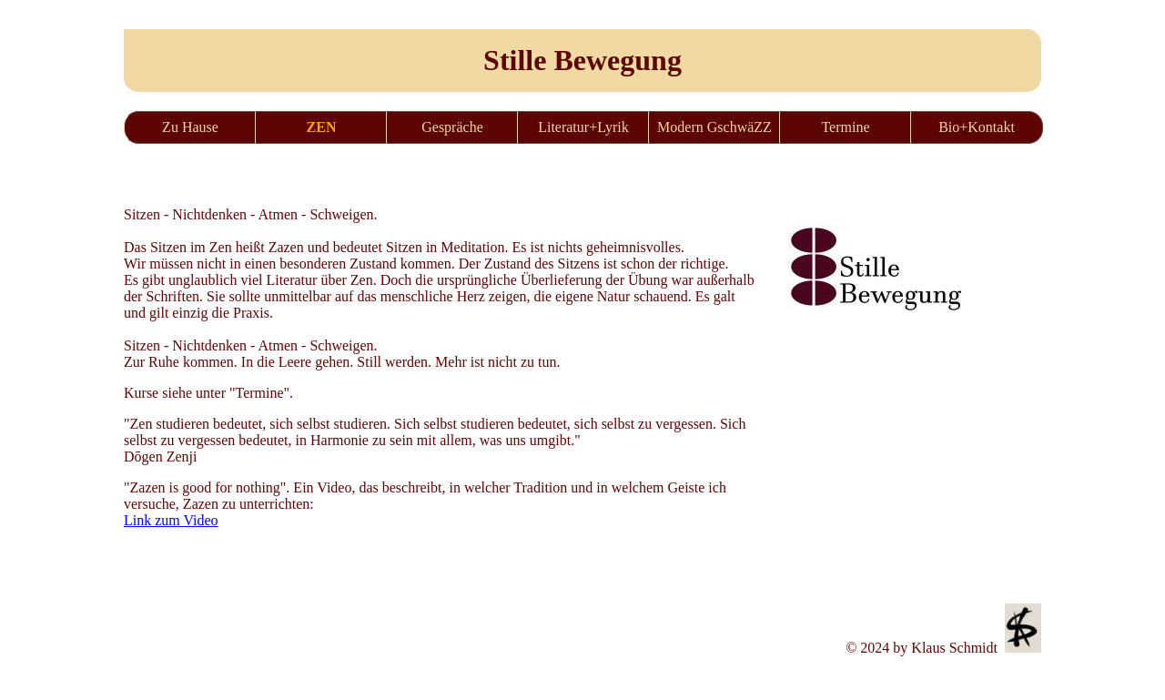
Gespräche (452, 127)
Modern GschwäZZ (714, 127)
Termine (845, 127)
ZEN (322, 127)
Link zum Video (171, 520)
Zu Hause (190, 127)
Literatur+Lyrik (583, 127)
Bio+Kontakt (976, 127)
